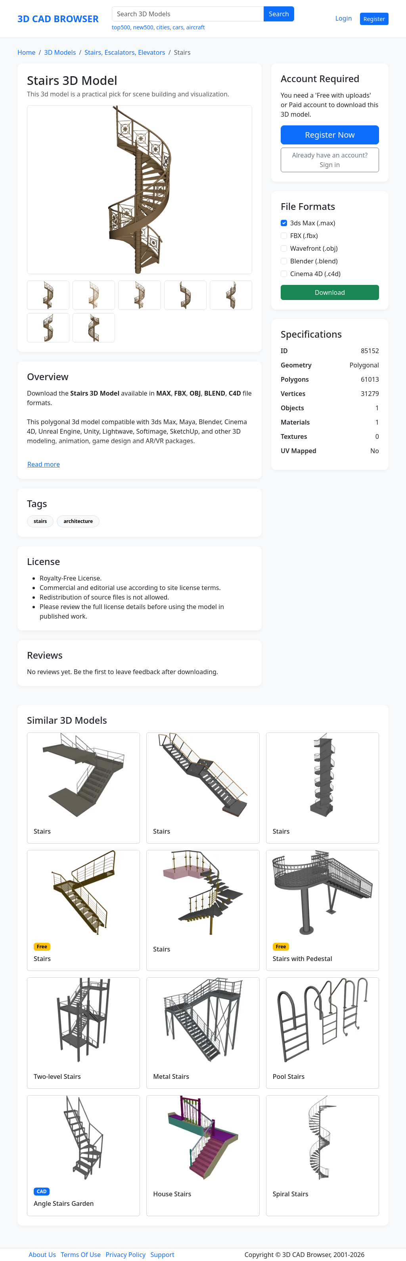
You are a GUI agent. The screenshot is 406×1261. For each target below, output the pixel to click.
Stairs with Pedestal (302, 958)
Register (374, 19)
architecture (78, 521)
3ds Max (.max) (312, 223)
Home (26, 52)
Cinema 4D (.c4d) (315, 273)
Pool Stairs (289, 1076)
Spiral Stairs (290, 1194)
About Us (42, 1254)
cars (177, 27)
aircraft (195, 27)
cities (163, 27)
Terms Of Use (81, 1254)
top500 (121, 27)
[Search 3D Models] (188, 13)
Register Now (329, 134)
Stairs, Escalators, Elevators (124, 52)
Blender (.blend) (314, 261)
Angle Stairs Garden (64, 1203)
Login (343, 18)
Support (162, 1254)
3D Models (60, 52)
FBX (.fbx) (304, 235)
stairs (40, 521)
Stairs (42, 831)
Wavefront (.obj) (314, 248)
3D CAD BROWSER (58, 18)
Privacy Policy (125, 1254)
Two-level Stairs (57, 1076)
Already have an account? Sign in (330, 160)
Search (279, 14)
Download (330, 292)
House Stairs (172, 1194)
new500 (143, 27)
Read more (43, 464)
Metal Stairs (171, 1076)
